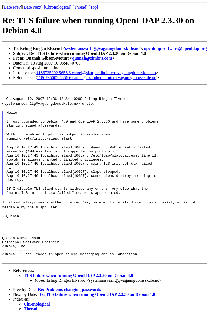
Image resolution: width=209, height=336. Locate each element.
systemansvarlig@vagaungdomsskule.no (102, 48)
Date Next (32, 7)
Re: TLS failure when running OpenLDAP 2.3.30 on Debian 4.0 (96, 314)
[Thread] (79, 7)
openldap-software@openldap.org (175, 48)
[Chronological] (57, 7)
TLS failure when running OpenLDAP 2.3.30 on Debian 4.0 (78, 295)
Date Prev (12, 7)
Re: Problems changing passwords (69, 309)
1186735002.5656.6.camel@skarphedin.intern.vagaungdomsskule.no (96, 72)
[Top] (93, 7)
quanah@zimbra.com (92, 58)
